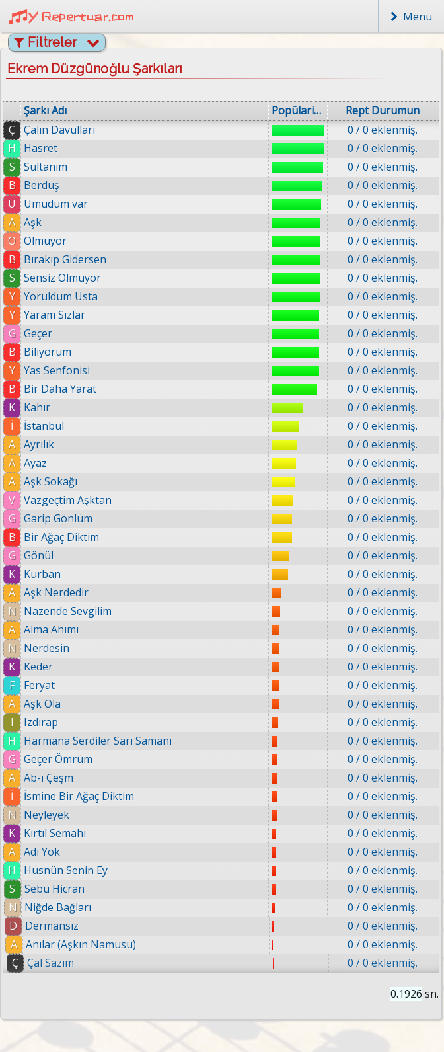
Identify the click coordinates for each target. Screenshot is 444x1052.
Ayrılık (39, 444)
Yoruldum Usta (61, 296)
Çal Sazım (65, 962)
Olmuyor (45, 240)
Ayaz (35, 463)
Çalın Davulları (59, 129)
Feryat (41, 685)
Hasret (40, 148)
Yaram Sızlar (54, 314)
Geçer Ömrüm (62, 759)
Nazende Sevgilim (68, 611)
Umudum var (56, 203)
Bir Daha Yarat (60, 389)
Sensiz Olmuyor (62, 277)
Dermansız (65, 925)
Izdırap (43, 722)
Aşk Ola (44, 703)
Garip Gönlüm (58, 518)
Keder (39, 666)
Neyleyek (54, 814)
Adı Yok (51, 851)
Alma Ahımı (51, 629)
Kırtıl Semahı (63, 833)
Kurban (42, 574)
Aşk (33, 222)
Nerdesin (46, 648)
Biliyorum (47, 351)
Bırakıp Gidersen (65, 259)
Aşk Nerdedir (56, 592)
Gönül (39, 555)
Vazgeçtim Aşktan (68, 500)
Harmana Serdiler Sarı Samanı (101, 740)
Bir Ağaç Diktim (61, 537)
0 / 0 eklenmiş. (383, 129)
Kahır (37, 407)
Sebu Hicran (66, 888)
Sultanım (45, 166)
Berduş (41, 185)
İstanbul (44, 426)
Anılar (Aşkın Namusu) (95, 944)
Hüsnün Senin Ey (76, 870)
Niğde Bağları (70, 907)
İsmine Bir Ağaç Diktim (85, 796)
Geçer (38, 333)
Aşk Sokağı (50, 481)
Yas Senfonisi (57, 370)
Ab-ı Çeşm (54, 777)
